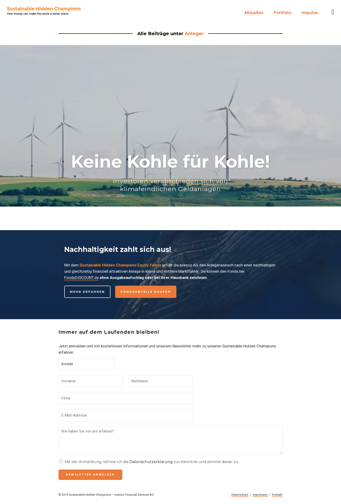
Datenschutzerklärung (151, 462)
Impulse (310, 12)
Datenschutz (239, 494)
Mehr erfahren (87, 292)
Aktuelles (253, 12)
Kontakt (277, 494)
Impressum (260, 494)
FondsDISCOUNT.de (81, 277)
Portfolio (282, 12)
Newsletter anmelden (90, 474)
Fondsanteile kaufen (146, 292)
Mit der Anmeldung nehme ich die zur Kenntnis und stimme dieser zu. (152, 462)
